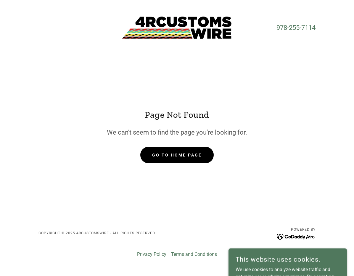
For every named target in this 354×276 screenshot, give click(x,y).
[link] (176, 27)
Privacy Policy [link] (151, 254)
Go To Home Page (177, 155)
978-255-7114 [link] (296, 27)
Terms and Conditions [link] (194, 254)
